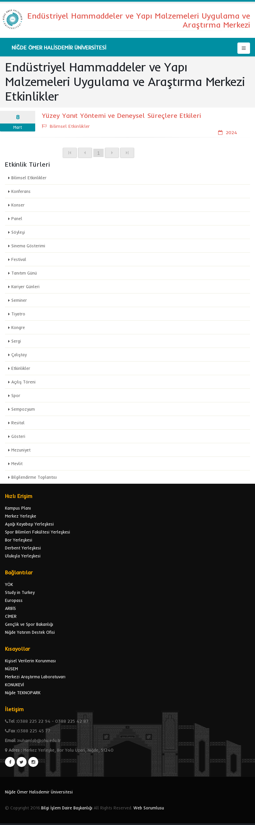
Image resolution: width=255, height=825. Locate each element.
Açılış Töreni (23, 381)
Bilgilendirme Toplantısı (34, 477)
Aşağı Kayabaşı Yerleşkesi (29, 524)
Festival (18, 259)
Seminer (19, 300)
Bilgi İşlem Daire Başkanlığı (66, 807)
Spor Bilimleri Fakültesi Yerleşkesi (37, 532)
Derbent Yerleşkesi (23, 547)
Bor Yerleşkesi (18, 539)
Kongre (18, 327)
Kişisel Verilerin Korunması (30, 660)
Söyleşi (18, 232)
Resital (18, 422)
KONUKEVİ (14, 684)
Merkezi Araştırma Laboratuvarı (35, 676)
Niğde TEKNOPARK (23, 692)
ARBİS (10, 608)
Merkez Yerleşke (20, 516)
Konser (18, 204)
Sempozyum (23, 409)
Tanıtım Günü (24, 273)
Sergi (16, 341)
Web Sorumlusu (148, 807)
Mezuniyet (21, 450)
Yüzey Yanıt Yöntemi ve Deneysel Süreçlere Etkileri (121, 115)
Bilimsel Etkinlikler (28, 177)
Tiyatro (18, 313)
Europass (14, 600)
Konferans (21, 191)
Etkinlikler (20, 368)
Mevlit (17, 463)
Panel (16, 218)
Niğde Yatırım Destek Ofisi (30, 632)
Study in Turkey (20, 592)
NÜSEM (11, 668)
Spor (15, 395)
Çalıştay (19, 354)
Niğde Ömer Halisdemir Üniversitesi (39, 791)
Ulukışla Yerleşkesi (23, 555)
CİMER (11, 616)
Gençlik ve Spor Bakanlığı (29, 624)
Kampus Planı (18, 508)
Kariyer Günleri (25, 286)
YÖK (9, 584)
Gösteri (18, 436)
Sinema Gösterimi (28, 245)
